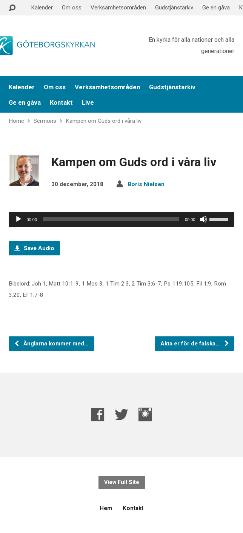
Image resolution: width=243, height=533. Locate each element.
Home (16, 121)
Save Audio (34, 248)
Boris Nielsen (146, 184)
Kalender (42, 7)
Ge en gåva (216, 7)
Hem (106, 508)
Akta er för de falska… (194, 343)
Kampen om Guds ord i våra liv (103, 121)
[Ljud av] (203, 219)
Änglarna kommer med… (51, 343)
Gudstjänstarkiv (174, 7)
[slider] (111, 219)
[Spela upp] (18, 219)
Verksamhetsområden (118, 7)
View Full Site (121, 482)
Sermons (45, 121)
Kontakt (61, 102)
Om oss (72, 7)
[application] (122, 219)
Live (88, 102)
